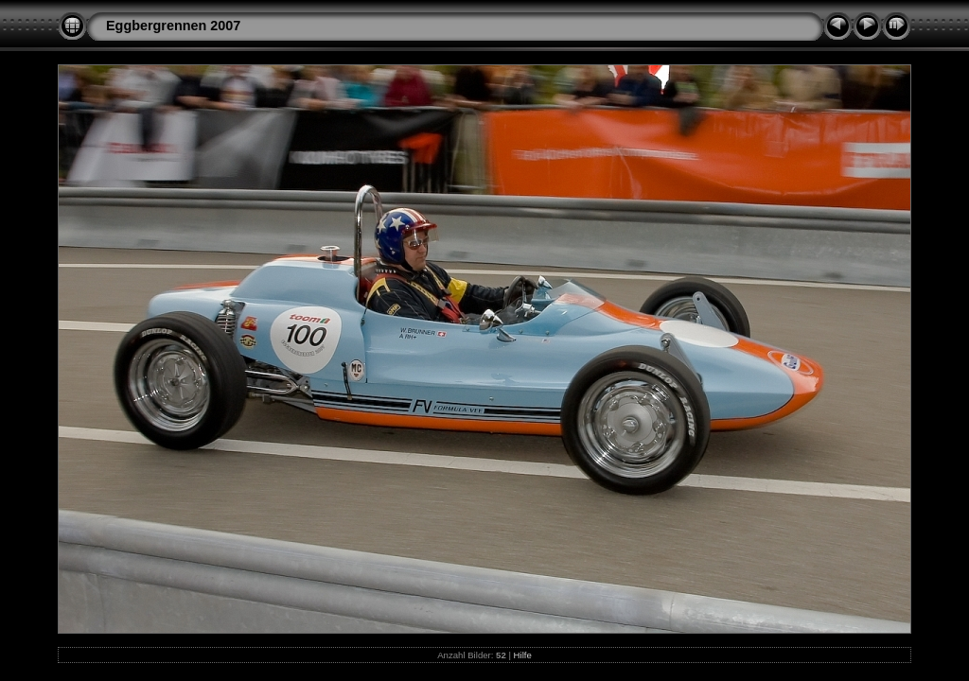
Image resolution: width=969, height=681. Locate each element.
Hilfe (523, 655)
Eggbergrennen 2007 (173, 25)
